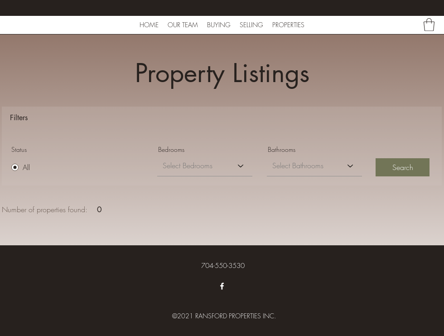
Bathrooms (281, 149)
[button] (429, 24)
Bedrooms (171, 149)
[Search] (403, 167)
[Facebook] (222, 286)
